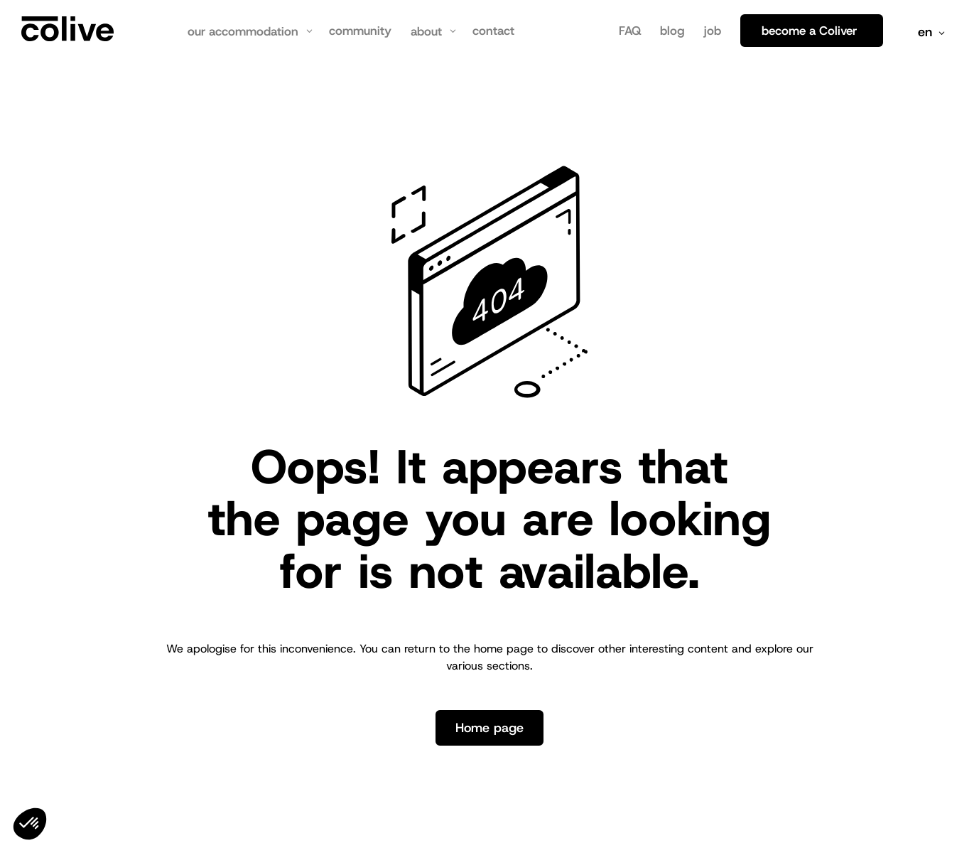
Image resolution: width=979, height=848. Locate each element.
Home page (489, 727)
